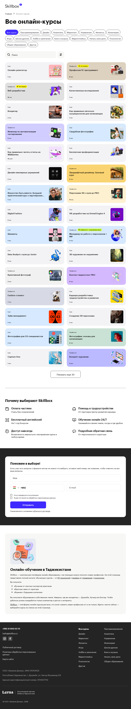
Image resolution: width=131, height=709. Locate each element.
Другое (33, 44)
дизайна (75, 577)
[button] (14, 487)
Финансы (100, 32)
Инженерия (113, 32)
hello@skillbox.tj (10, 633)
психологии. (99, 577)
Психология (115, 38)
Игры (9, 38)
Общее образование (16, 44)
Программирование (29, 32)
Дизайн (46, 32)
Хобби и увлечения (42, 38)
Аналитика (58, 32)
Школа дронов (22, 38)
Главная (8, 13)
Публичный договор (12, 647)
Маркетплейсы (79, 38)
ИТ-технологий (63, 577)
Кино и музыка (61, 38)
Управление (86, 32)
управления (87, 577)
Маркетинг (72, 32)
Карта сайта (8, 659)
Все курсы (12, 32)
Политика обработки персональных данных (19, 653)
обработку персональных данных (42, 497)
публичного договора (41, 511)
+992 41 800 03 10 (11, 628)
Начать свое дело (98, 38)
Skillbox (13, 604)
